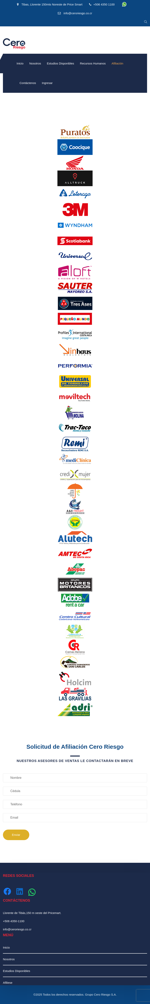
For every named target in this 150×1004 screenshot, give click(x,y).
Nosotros (35, 63)
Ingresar (47, 83)
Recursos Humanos (93, 63)
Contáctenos (28, 83)
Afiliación (117, 63)
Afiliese (7, 982)
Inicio (20, 63)
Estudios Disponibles (60, 63)
